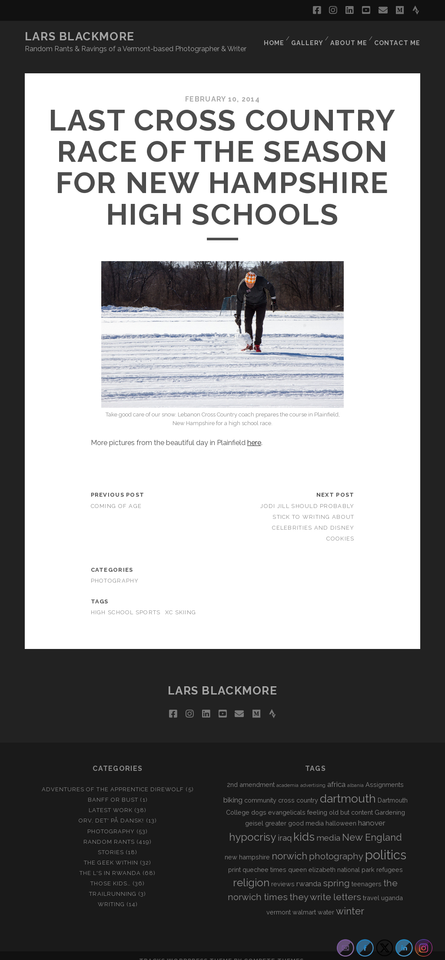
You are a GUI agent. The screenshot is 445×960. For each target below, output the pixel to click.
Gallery (307, 36)
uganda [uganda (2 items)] (392, 887)
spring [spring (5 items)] (336, 873)
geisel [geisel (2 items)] (254, 812)
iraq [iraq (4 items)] (285, 827)
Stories (111, 841)
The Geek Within (111, 852)
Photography (115, 570)
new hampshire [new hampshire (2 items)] (247, 846)
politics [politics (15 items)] (385, 844)
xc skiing (180, 602)
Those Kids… (110, 873)
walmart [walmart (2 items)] (304, 901)
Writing (111, 894)
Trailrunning (112, 883)
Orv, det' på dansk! (111, 810)
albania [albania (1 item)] (355, 774)
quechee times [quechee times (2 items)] (264, 859)
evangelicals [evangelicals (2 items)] (287, 801)
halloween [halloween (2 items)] (340, 812)
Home (272, 36)
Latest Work (110, 799)
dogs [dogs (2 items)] (258, 801)
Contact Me (398, 36)
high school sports (126, 602)
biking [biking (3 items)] (232, 789)
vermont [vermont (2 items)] (278, 901)
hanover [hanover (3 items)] (371, 812)
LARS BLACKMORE (80, 36)
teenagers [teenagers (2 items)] (367, 873)
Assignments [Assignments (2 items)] (384, 774)
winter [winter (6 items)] (350, 900)
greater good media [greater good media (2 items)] (294, 812)
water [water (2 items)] (326, 901)
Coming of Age (116, 495)
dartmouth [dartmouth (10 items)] (348, 787)
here (254, 432)
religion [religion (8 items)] (251, 872)
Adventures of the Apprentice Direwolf (113, 779)
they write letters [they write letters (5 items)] (325, 886)
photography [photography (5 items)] (336, 846)
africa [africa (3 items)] (336, 774)
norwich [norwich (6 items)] (289, 845)
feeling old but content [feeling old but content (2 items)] (340, 801)
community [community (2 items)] (260, 789)
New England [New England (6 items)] (372, 826)
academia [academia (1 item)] (287, 774)
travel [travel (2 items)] (371, 887)
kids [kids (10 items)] (304, 826)
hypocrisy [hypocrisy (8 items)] (252, 826)
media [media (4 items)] (328, 827)
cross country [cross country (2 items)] (298, 789)
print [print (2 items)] (234, 859)
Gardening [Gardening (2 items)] (390, 801)
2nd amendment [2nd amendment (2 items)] (251, 774)
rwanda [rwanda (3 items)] (308, 873)
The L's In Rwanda (110, 862)
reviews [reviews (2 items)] (283, 873)
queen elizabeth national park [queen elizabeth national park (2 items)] (331, 859)
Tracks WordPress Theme (185, 950)
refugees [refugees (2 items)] (389, 859)
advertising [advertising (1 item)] (312, 774)
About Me (349, 36)
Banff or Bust (113, 789)
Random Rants (109, 831)
